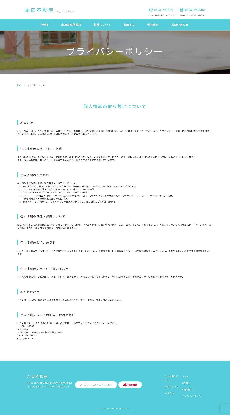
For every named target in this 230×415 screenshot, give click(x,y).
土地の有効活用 (171, 378)
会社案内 (186, 383)
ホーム (185, 376)
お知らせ (169, 393)
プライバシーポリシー (37, 85)
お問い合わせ (188, 390)
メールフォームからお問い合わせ (96, 385)
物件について (171, 387)
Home (19, 85)
